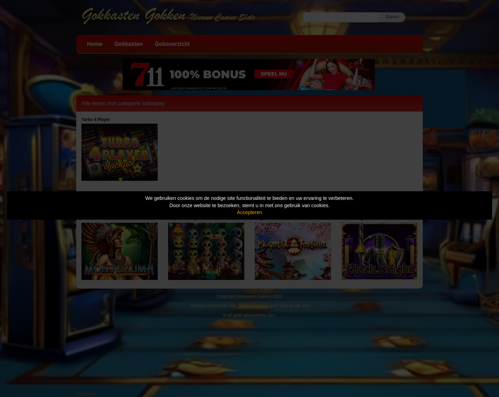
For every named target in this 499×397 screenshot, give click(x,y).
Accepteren (249, 212)
